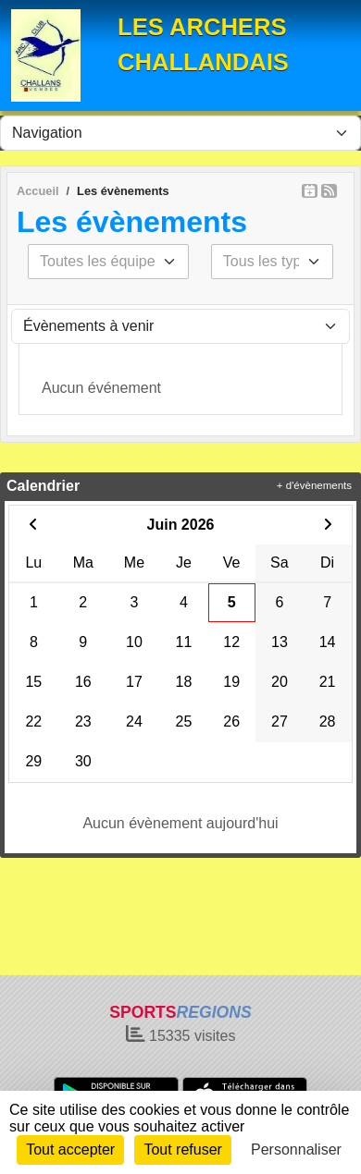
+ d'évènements (314, 485)
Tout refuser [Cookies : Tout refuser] (182, 1149)
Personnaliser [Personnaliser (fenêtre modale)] (296, 1149)
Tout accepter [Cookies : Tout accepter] (70, 1149)
